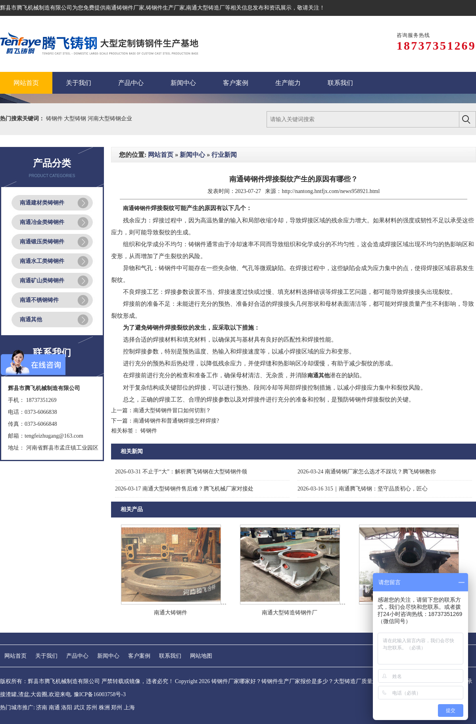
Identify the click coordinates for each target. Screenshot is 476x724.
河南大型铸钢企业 (110, 119)
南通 (54, 707)
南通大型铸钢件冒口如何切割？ (172, 410)
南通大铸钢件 (170, 613)
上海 (129, 707)
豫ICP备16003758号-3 (100, 694)
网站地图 (201, 656)
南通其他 (31, 319)
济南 (41, 707)
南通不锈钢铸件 (39, 300)
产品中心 (77, 656)
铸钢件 (55, 119)
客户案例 (139, 656)
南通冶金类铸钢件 (42, 222)
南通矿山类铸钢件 (42, 281)
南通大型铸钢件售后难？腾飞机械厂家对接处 (184, 489)
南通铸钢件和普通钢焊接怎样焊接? (176, 421)
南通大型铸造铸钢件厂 (289, 613)
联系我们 (170, 656)
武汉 (79, 707)
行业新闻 (224, 154)
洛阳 (66, 707)
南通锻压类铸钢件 (42, 242)
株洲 (104, 707)
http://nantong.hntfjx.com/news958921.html (331, 191)
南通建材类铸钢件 (42, 203)
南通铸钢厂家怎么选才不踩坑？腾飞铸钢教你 (367, 472)
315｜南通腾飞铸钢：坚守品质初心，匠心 (363, 489)
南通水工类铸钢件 (42, 261)
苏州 (91, 707)
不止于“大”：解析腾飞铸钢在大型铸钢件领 (181, 472)
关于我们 (46, 656)
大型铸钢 (76, 119)
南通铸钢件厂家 (125, 8)
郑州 (116, 707)
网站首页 (160, 154)
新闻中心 (192, 154)
